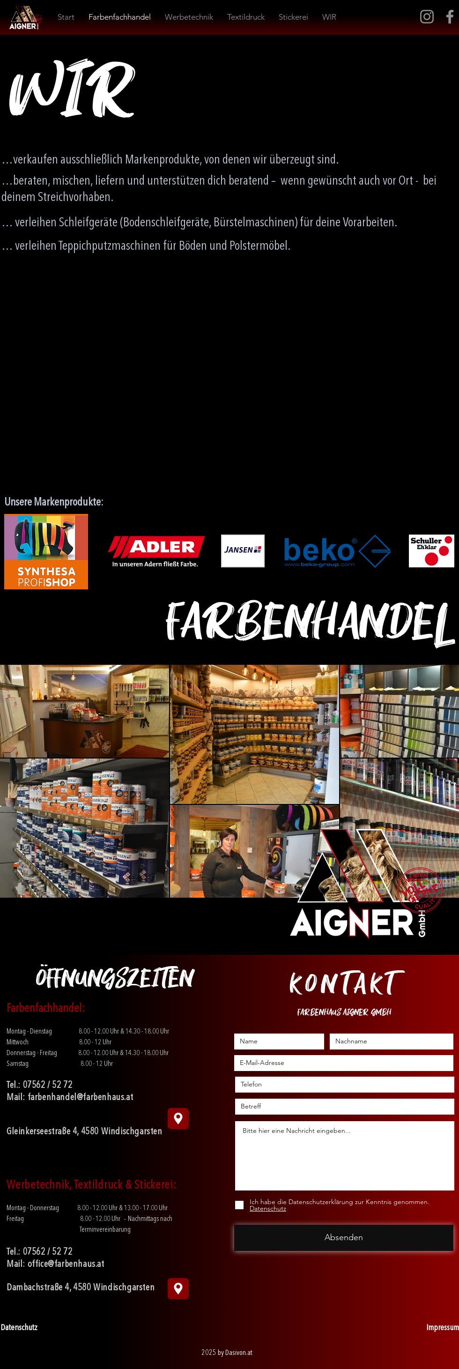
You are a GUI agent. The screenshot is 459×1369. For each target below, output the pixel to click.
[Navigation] (178, 1118)
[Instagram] (427, 16)
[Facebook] (450, 16)
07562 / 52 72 (48, 1085)
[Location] (178, 1288)
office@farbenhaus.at (66, 1264)
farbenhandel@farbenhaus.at (80, 1097)
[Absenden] (343, 1238)
